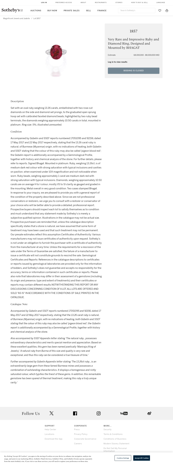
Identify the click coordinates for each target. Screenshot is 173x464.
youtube (124, 413)
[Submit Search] (152, 10)
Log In (44, 2)
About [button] (83, 2)
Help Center (50, 429)
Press (77, 429)
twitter (51, 413)
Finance (102, 11)
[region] (86, 458)
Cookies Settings (123, 458)
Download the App (54, 439)
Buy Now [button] (52, 11)
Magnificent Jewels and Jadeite (16, 18)
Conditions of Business (115, 439)
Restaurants (101, 2)
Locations (49, 434)
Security (108, 429)
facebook (75, 413)
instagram (99, 413)
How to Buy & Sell (139, 2)
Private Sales (72, 11)
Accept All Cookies (142, 458)
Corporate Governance (85, 439)
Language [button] (160, 2)
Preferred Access (63, 2)
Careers (78, 444)
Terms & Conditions (113, 434)
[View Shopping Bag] (166, 10)
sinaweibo (149, 413)
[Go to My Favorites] (159, 10)
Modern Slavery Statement (116, 444)
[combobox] (136, 10)
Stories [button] (118, 2)
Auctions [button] (35, 11)
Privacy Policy (80, 434)
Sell (88, 11)
